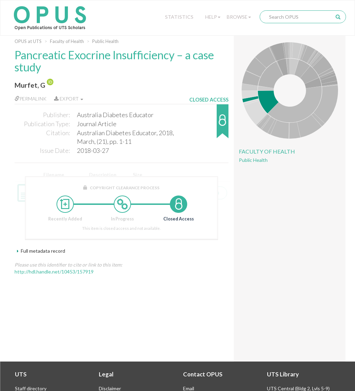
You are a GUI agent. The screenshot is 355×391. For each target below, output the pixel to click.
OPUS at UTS (28, 41)
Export (68, 99)
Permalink (30, 99)
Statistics (179, 17)
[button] (208, 124)
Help (212, 17)
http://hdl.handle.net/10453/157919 (54, 272)
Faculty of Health (67, 41)
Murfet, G (30, 85)
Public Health (105, 41)
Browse (239, 17)
